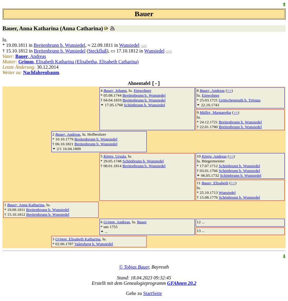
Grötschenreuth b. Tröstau (240, 100)
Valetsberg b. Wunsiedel (93, 244)
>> (229, 90)
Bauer (142, 222)
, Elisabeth (214, 183)
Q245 (144, 45)
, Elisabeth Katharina (77, 239)
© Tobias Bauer (134, 266)
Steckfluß (97, 50)
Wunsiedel (129, 45)
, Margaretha (215, 112)
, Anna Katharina (25, 205)
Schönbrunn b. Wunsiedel (144, 105)
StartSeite (152, 293)
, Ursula (114, 156)
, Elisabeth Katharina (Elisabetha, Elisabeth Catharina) (78, 61)
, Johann (115, 90)
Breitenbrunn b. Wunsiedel (59, 45)
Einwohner (142, 90)
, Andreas (30, 56)
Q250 (169, 51)
